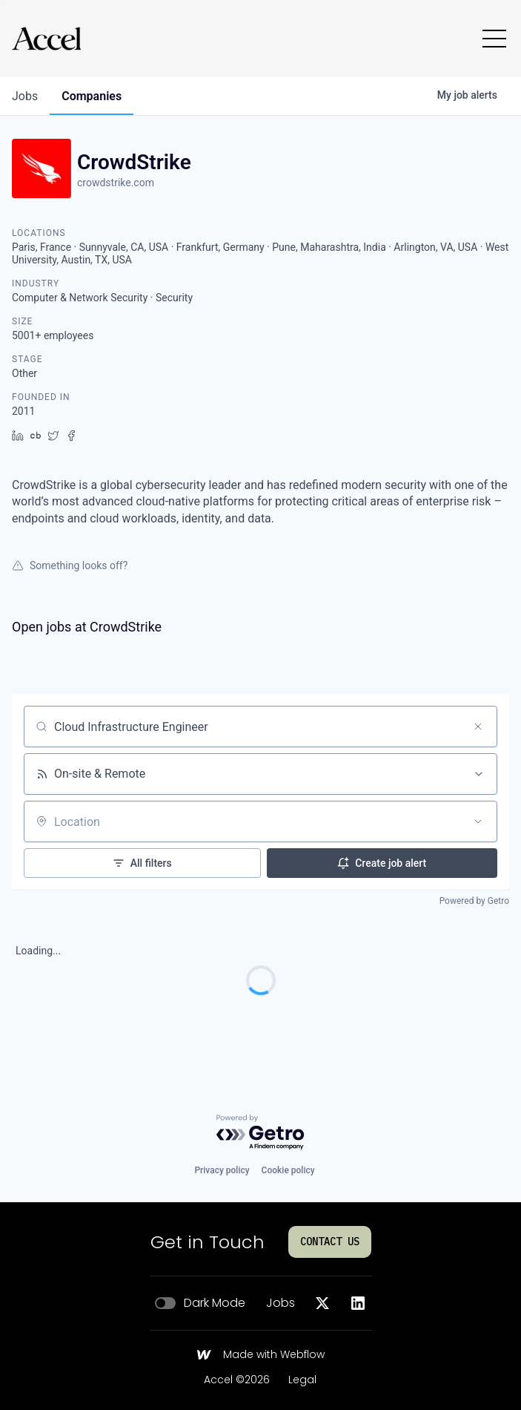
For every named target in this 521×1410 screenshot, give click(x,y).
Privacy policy (221, 1170)
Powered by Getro (474, 901)
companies (92, 96)
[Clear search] (478, 726)
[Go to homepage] (46, 38)
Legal (302, 1380)
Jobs (280, 1303)
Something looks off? (69, 565)
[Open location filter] (478, 821)
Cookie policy (288, 1170)
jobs (25, 96)
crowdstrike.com (115, 182)
